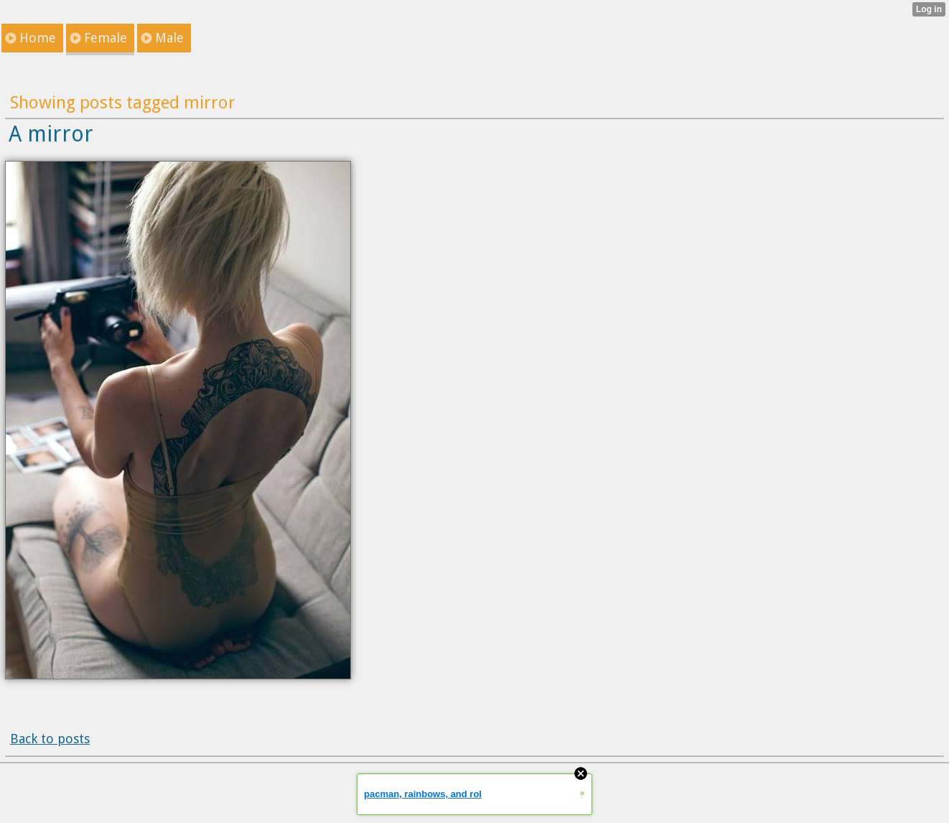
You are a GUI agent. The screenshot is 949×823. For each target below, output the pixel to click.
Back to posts (50, 738)
